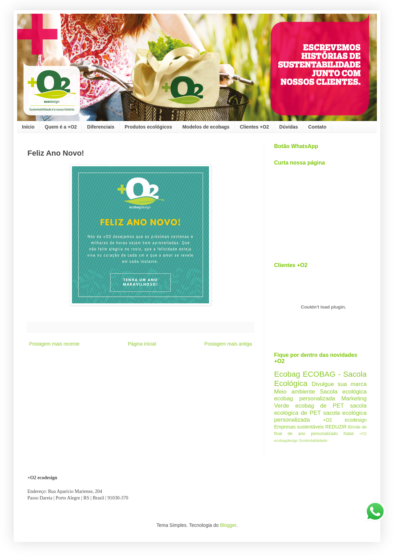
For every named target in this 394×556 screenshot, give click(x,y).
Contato (317, 127)
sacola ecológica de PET (320, 409)
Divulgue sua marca (339, 384)
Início (28, 127)
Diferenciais (100, 127)
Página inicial (142, 344)
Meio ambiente (294, 391)
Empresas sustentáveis (299, 427)
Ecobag (287, 374)
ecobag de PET (319, 405)
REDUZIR (335, 427)
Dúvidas (288, 127)
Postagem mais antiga (228, 344)
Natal (349, 433)
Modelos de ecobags (206, 127)
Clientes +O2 (254, 127)
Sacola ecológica (343, 391)
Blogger (228, 525)
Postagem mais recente (54, 344)
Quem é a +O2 (61, 127)
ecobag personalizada (304, 398)
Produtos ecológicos (148, 127)
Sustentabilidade (313, 440)
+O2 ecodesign (345, 420)
